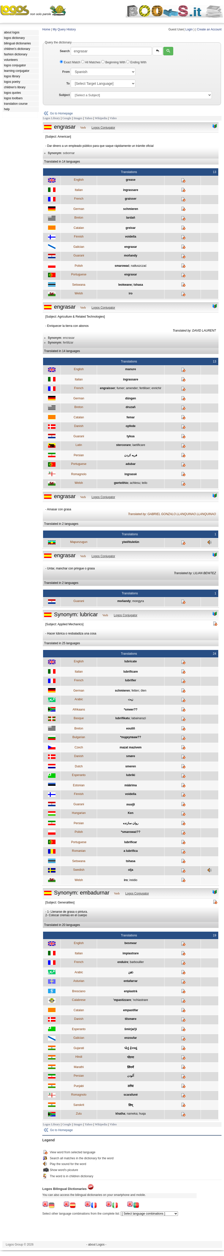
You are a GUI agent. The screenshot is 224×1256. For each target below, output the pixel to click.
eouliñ (130, 728)
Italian (79, 190)
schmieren (130, 209)
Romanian (79, 851)
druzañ (130, 407)
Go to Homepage (61, 113)
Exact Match (70, 62)
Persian (79, 455)
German (78, 209)
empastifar (130, 1010)
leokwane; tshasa (130, 284)
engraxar (130, 247)
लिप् (130, 1105)
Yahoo (88, 118)
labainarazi (138, 718)
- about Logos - (96, 1244)
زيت (130, 699)
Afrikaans (78, 709)
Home (46, 29)
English (79, 179)
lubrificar (130, 842)
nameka (132, 1113)
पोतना (130, 1057)
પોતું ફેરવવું (130, 1048)
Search (65, 51)
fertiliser (144, 388)
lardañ (130, 217)
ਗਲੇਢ (131, 1086)
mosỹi (130, 804)
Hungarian (79, 813)
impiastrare (130, 953)
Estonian (79, 785)
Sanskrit (78, 1105)
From (66, 72)
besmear (130, 943)
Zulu (79, 1113)
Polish (79, 266)
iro (130, 293)
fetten (135, 690)
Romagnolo (78, 474)
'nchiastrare (140, 1000)
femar (130, 417)
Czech (78, 747)
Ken (130, 813)
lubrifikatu (122, 718)
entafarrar (131, 981)
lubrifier (130, 680)
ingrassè (130, 474)
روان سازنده (130, 823)
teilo (144, 483)
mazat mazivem (131, 747)
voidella (130, 236)
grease (130, 179)
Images (78, 118)
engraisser (107, 388)
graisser (130, 198)
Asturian (78, 981)
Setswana (78, 284)
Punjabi (79, 1086)
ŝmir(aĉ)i (130, 1029)
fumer (120, 388)
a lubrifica (130, 851)
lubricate (130, 661)
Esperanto (79, 775)
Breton (78, 217)
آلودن (130, 1075)
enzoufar (130, 1038)
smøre (130, 756)
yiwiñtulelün (130, 542)
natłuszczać (139, 266)
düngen (130, 398)
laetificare (138, 445)
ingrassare (130, 190)
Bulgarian (78, 737)
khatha (120, 1113)
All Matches (91, 62)
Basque (79, 718)
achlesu (135, 483)
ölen (143, 690)
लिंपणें (130, 1067)
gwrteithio (121, 483)
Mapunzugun (78, 542)
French (78, 198)
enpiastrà (130, 991)
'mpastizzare (122, 1000)
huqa (142, 1113)
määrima (130, 785)
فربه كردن (130, 455)
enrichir (156, 388)
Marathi (79, 1067)
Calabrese (79, 1000)
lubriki (130, 775)
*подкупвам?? (130, 737)
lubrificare (130, 671)
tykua (130, 436)
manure (130, 369)
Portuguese (78, 274)
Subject (64, 95)
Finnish (79, 236)
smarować (122, 266)
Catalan (79, 228)
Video (113, 118)
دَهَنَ (130, 972)
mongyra (138, 601)
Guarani (78, 255)
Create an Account (209, 29)
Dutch (79, 766)
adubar (131, 464)
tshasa (130, 861)
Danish (78, 426)
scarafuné (130, 1094)
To (68, 83)
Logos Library (51, 118)
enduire (122, 962)
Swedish (78, 870)
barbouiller (137, 962)
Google (66, 118)
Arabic (78, 699)
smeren (130, 766)
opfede (130, 426)
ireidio (133, 880)
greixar (131, 228)
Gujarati (78, 1048)
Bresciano (78, 991)
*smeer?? (130, 709)
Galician (78, 247)
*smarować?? (130, 832)
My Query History (64, 29)
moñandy (130, 255)
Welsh (79, 293)
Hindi (78, 1057)
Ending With (136, 62)
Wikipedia (101, 118)
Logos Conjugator (103, 127)
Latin (78, 445)
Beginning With (113, 62)
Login (189, 29)
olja (130, 870)
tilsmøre (130, 1019)
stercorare (123, 445)
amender (132, 388)
